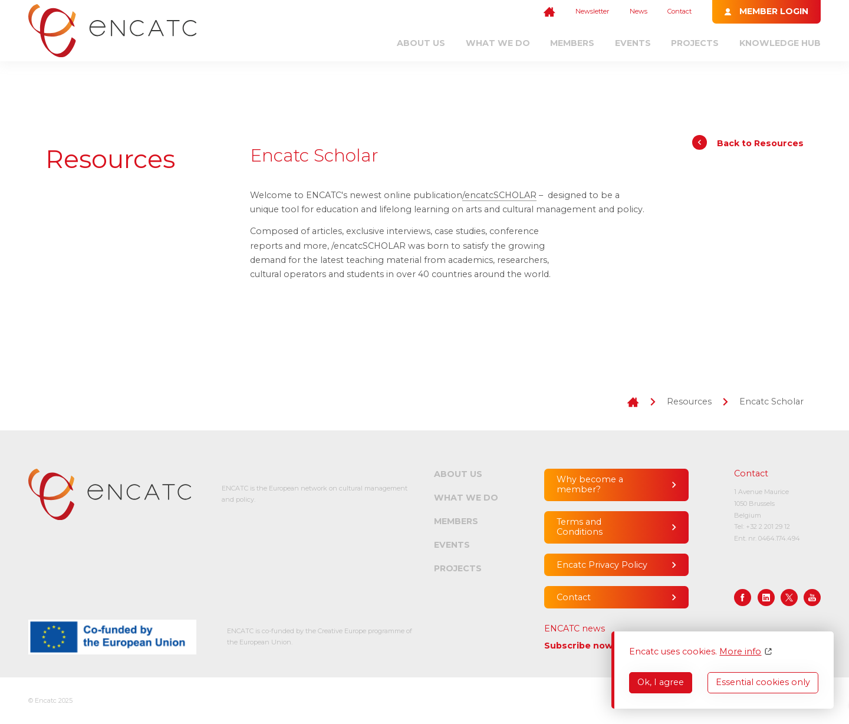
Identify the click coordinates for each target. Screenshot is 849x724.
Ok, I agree (660, 682)
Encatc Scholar (771, 401)
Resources (689, 401)
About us (421, 43)
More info (740, 652)
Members (572, 43)
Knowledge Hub (780, 43)
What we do (498, 43)
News (638, 11)
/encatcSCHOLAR (499, 195)
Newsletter (592, 11)
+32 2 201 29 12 (768, 526)
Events (633, 43)
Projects (695, 43)
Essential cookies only (763, 682)
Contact (679, 11)
